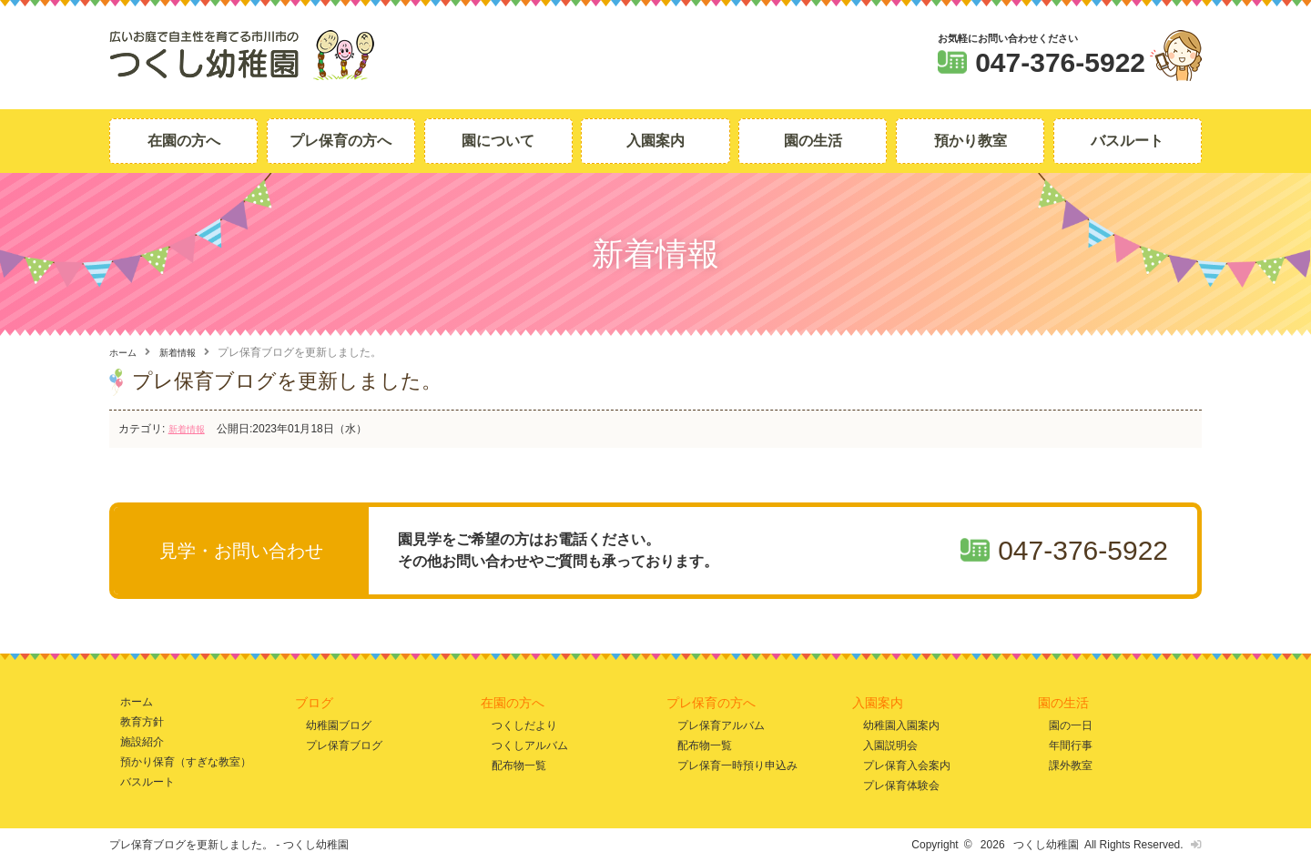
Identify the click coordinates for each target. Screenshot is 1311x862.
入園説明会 (890, 745)
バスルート (1127, 140)
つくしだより (524, 724)
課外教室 (1070, 765)
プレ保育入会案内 (906, 765)
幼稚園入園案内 (901, 724)
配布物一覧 (519, 765)
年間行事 (1070, 745)
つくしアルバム (530, 745)
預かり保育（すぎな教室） (185, 761)
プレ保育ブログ (344, 745)
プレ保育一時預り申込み (737, 765)
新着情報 (186, 352)
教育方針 (142, 721)
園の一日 (1070, 724)
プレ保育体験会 (901, 785)
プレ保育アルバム (721, 724)
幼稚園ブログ (338, 724)
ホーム (125, 352)
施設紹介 (142, 741)
